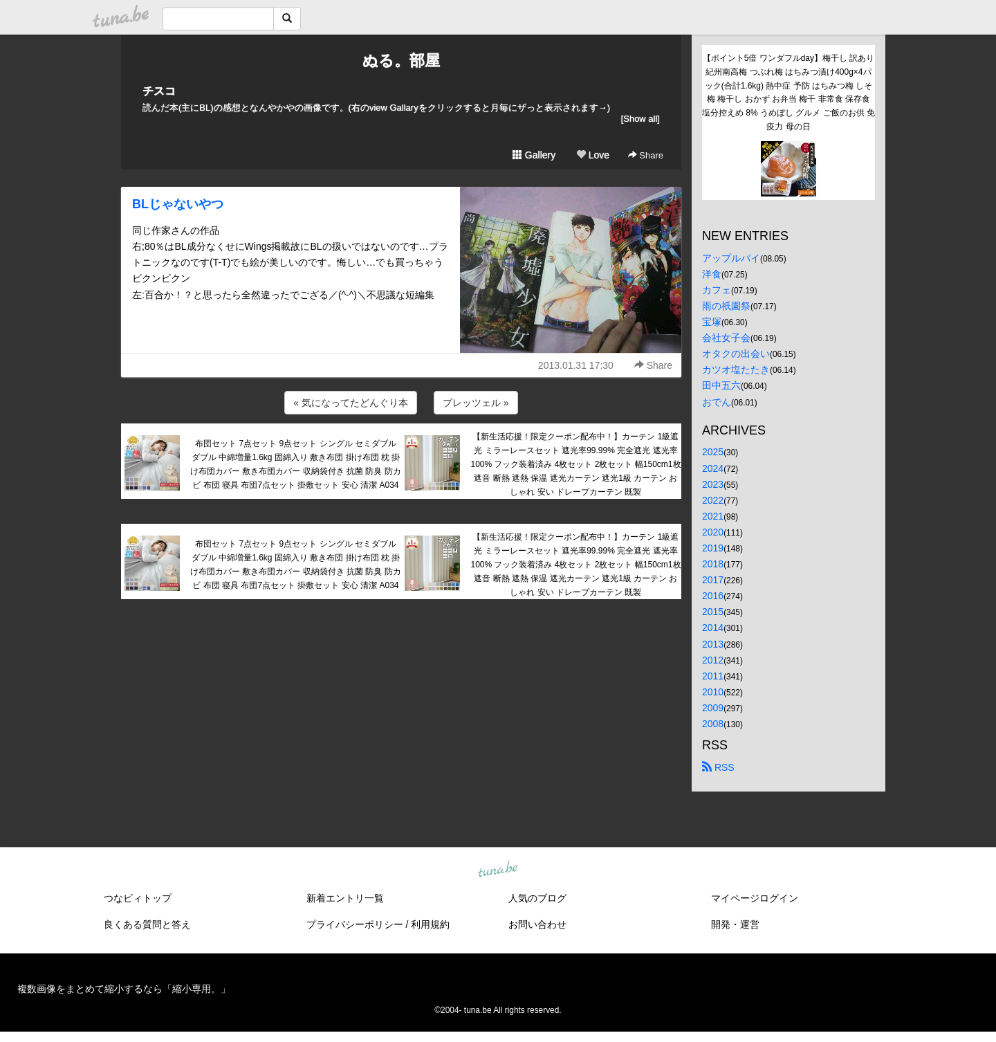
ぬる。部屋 (401, 60)
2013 (712, 644)
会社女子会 (726, 337)
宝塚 (711, 321)
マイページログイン (754, 898)
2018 (712, 563)
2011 (712, 676)
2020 (712, 532)
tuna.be (497, 870)
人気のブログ (537, 898)
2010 (712, 691)
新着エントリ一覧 (345, 898)
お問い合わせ (537, 924)
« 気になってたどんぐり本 (350, 402)
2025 (712, 451)
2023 (712, 484)
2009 (712, 707)
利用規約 (430, 924)
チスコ (159, 91)
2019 (712, 548)
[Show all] (640, 118)
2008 (712, 723)
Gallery (534, 155)
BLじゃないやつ (177, 204)
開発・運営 (735, 924)
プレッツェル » (476, 402)
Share (645, 155)
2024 (712, 468)
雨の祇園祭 (726, 305)
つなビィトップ (138, 898)
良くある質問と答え (147, 924)
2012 (712, 660)
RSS (718, 767)
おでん (716, 402)
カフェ (716, 289)
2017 (712, 579)
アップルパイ (731, 258)
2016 (712, 595)
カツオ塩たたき (736, 369)
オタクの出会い (736, 353)
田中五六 (721, 385)
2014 (712, 627)
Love (592, 155)
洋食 (711, 274)
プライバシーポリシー (354, 924)
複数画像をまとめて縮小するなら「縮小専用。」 (123, 988)
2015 (712, 611)
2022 (712, 500)
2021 (712, 516)
